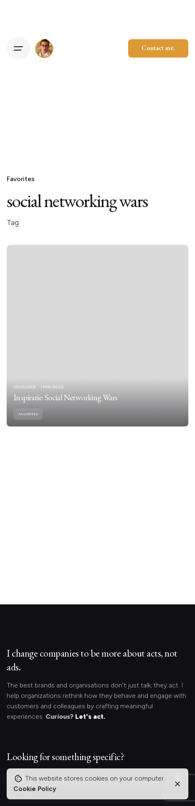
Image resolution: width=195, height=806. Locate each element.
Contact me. (158, 47)
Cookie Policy (34, 789)
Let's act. (90, 716)
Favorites (21, 179)
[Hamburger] (18, 48)
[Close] (177, 784)
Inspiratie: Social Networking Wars (65, 404)
